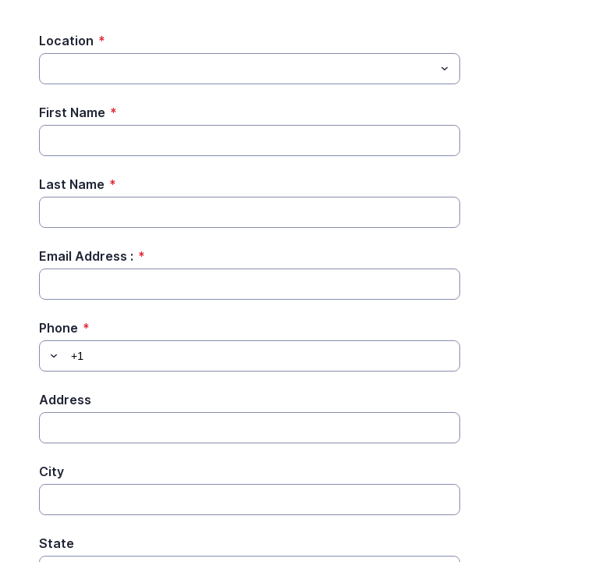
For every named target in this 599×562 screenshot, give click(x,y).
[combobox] (249, 68)
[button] (51, 355)
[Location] (236, 68)
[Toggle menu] (444, 69)
